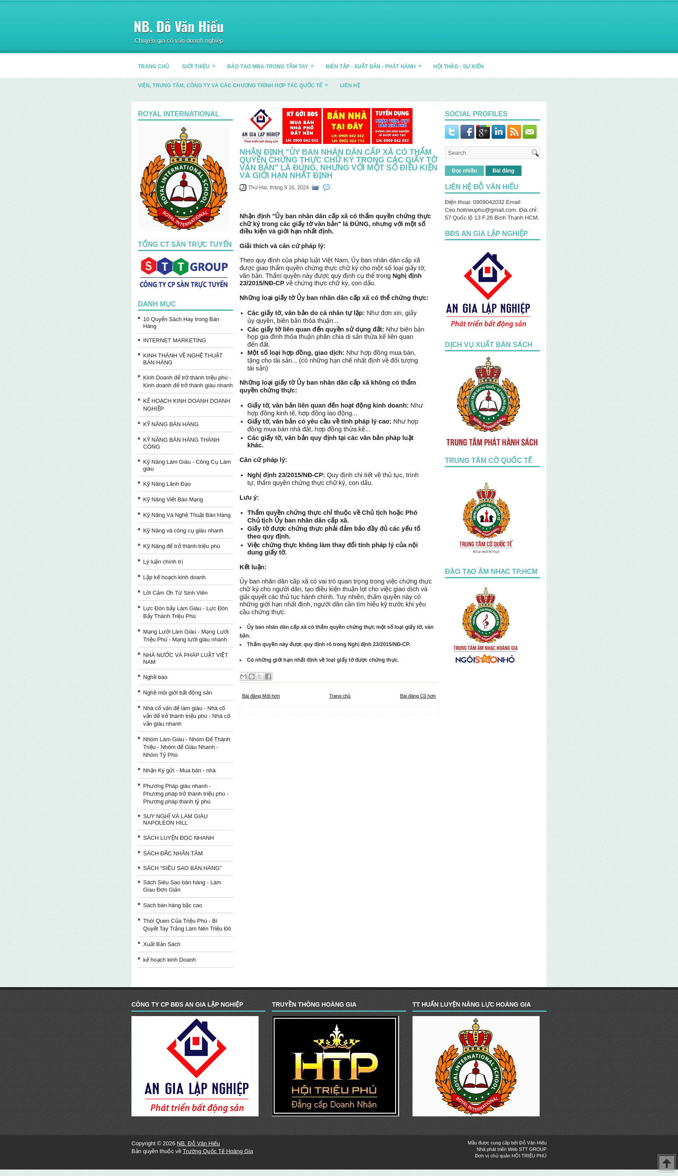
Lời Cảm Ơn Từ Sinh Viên (175, 593)
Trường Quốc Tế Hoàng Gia (217, 1151)
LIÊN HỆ (350, 86)
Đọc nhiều (464, 171)
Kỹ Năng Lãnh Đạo (167, 484)
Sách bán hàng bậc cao (172, 905)
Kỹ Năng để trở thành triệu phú (181, 546)
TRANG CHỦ (153, 67)
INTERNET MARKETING (174, 340)
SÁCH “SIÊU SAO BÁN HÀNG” (182, 868)
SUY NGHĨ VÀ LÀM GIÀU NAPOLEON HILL (175, 819)
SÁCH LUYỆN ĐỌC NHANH (178, 838)
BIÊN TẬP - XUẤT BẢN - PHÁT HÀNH (376, 63)
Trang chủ (340, 695)
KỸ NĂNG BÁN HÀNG (170, 424)
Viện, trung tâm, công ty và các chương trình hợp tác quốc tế (235, 82)
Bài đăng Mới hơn (261, 695)
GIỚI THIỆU (201, 63)
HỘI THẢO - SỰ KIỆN (458, 67)
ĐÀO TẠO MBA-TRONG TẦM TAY (273, 63)
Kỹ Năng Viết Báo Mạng (173, 499)
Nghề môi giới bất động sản (177, 692)
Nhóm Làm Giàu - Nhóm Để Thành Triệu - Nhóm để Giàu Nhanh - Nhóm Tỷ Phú (186, 747)
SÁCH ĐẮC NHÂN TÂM (173, 853)
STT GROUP (533, 1149)
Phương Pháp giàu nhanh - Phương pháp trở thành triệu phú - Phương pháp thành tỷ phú (186, 794)
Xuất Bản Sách (161, 944)
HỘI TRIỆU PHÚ (529, 1155)
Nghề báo (155, 677)
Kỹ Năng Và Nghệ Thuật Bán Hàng (186, 515)
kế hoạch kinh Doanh (169, 959)
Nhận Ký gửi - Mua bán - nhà (179, 770)
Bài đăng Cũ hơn (418, 695)
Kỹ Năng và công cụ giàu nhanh (183, 530)
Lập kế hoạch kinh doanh (174, 577)
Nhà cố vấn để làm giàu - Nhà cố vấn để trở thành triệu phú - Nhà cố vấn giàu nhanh (186, 716)
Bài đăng (504, 171)
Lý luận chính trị (163, 561)
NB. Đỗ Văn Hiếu (179, 26)
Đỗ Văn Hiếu (533, 1142)
